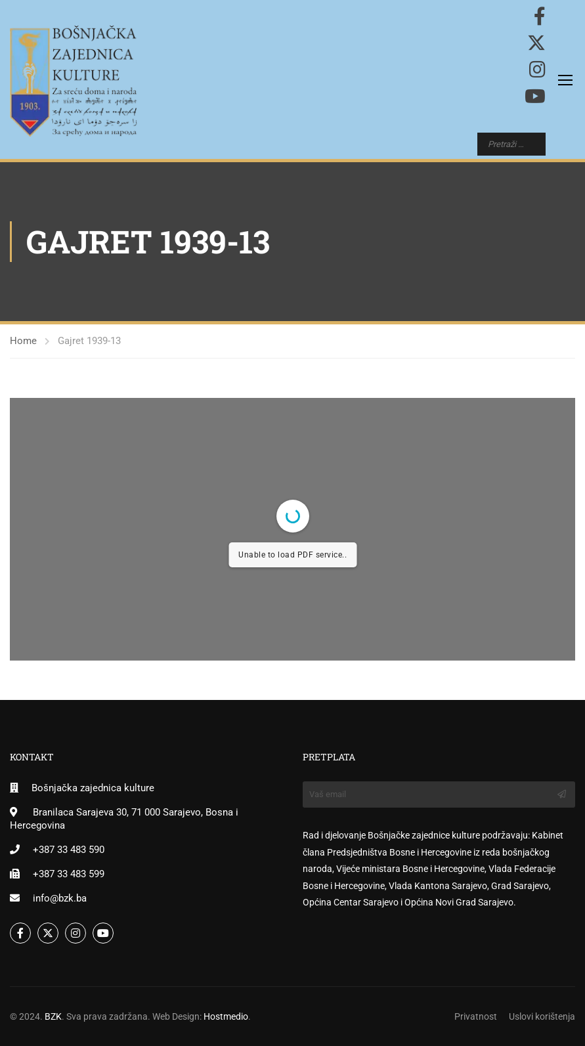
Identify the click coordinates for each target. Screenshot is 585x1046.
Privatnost (475, 1016)
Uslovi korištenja (542, 1016)
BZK (53, 1016)
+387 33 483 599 (68, 874)
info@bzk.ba (60, 898)
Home (23, 341)
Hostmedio (226, 1016)
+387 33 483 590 (68, 850)
